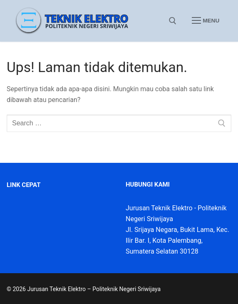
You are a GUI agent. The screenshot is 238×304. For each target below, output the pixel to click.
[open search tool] (172, 21)
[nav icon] (205, 21)
